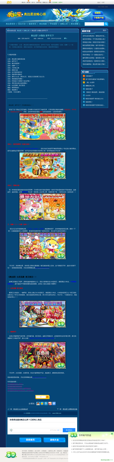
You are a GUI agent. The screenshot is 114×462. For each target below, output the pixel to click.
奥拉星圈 (74, 24)
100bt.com (40, 38)
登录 (98, 2)
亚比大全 (22, 24)
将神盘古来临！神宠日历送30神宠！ (94, 42)
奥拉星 (19, 30)
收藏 (106, 7)
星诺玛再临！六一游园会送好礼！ (94, 55)
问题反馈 (65, 451)
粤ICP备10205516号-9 (28, 454)
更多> (105, 30)
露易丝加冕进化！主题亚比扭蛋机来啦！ (95, 48)
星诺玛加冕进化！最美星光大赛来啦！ (95, 61)
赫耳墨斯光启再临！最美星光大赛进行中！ (95, 58)
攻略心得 (64, 24)
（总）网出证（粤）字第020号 (67, 453)
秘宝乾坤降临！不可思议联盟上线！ (94, 39)
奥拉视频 (43, 24)
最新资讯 (32, 24)
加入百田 (37, 451)
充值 (99, 7)
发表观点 (69, 430)
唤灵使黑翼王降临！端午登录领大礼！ (95, 45)
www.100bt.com (56, 413)
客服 (102, 7)
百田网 (17, 2)
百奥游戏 (9, 2)
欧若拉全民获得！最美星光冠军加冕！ (95, 51)
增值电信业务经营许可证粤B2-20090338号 (33, 453)
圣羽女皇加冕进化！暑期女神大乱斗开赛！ (95, 36)
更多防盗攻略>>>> (107, 460)
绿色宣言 (59, 451)
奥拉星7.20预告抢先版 (70, 409)
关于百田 (24, 451)
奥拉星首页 (10, 24)
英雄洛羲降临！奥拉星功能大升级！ (94, 64)
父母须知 (43, 451)
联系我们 (30, 451)
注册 (102, 2)
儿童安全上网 (51, 451)
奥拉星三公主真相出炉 (20, 409)
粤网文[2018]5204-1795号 (52, 453)
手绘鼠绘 (53, 24)
